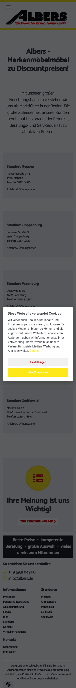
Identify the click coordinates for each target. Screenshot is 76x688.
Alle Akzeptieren (38, 372)
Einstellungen (38, 362)
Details (34, 351)
